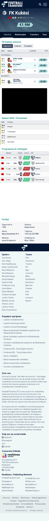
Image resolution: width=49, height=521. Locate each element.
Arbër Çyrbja (17, 58)
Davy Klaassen (7, 273)
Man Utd (28, 285)
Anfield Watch (7, 491)
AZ (26, 267)
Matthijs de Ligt (8, 301)
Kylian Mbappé (8, 291)
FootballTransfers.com (11, 478)
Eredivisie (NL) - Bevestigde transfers (18, 349)
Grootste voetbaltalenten (14, 367)
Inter (27, 291)
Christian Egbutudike (17, 80)
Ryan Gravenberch (9, 310)
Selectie (7, 35)
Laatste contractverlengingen (15, 327)
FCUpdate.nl (7, 481)
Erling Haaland (7, 279)
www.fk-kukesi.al (9, 240)
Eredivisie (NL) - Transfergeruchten (18, 352)
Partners (15, 498)
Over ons (6, 498)
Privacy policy (40, 504)
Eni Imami (16, 64)
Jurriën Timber (8, 298)
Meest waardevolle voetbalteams (17, 363)
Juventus (29, 273)
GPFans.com (30, 481)
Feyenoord (29, 261)
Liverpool (29, 298)
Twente (28, 264)
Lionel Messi (7, 288)
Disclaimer (20, 507)
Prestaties (28, 46)
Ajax (27, 270)
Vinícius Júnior (7, 304)
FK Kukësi (19, 13)
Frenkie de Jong (8, 285)
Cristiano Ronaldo (9, 295)
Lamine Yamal (7, 307)
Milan (27, 276)
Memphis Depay (8, 276)
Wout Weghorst (8, 270)
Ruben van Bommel (10, 267)
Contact (13, 501)
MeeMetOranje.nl (32, 491)
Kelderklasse (30, 488)
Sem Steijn (6, 261)
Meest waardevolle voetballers (16, 360)
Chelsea (28, 288)
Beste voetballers (11, 356)
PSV (27, 258)
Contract (17, 46)
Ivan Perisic (6, 258)
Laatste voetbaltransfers (14, 320)
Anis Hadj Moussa (9, 264)
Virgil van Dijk (7, 282)
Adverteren (25, 498)
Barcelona (29, 282)
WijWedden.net (8, 488)
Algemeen (7, 46)
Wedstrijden (20, 35)
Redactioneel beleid (11, 504)
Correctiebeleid (27, 504)
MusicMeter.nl (31, 484)
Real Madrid (30, 279)
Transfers (34, 35)
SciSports (42, 402)
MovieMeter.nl (7, 484)
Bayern (28, 301)
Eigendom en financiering (28, 501)
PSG (27, 295)
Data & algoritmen (39, 498)
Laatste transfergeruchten (14, 323)
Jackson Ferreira (19, 70)
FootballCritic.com (32, 478)
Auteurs (29, 507)
